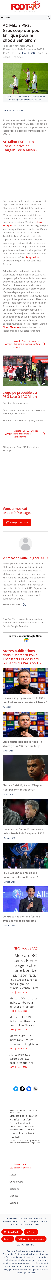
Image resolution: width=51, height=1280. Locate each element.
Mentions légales (12, 1232)
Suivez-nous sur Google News (25, 638)
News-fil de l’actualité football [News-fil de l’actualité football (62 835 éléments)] (23, 1135)
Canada (14, 1202)
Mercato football (36, 1218)
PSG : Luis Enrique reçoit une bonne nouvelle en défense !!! (20, 875)
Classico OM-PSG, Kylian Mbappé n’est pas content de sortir (22, 787)
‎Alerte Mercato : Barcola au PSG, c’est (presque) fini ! (22, 1059)
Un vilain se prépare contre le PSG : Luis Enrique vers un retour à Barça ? (25, 700)
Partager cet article (17, 522)
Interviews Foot (10, 1221)
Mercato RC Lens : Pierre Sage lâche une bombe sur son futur (25, 965)
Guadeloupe (16, 1181)
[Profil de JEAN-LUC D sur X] (24, 604)
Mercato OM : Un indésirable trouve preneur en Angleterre (24, 1040)
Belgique (14, 1188)
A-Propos (31, 1232)
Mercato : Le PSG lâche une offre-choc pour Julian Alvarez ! (22, 1021)
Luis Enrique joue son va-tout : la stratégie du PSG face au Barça (22, 743)
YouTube (15, 1224)
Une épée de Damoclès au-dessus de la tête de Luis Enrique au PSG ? (23, 831)
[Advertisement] (25, 175)
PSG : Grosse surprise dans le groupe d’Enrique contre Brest (24, 984)
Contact (7, 1239)
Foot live (23, 1218)
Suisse (13, 1174)
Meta (25, 1221)
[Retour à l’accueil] (26, 6)
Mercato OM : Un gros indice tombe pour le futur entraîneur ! (24, 1003)
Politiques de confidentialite (31, 1239)
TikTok (44, 1221)
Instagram (34, 1221)
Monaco (14, 1195)
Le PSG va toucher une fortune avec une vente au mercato (21, 918)
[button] (48, 17)
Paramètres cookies (30, 1224)
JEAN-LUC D (40, 558)
